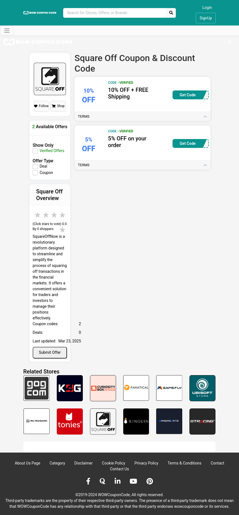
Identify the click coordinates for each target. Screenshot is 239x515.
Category (57, 463)
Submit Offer (50, 352)
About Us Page (27, 463)
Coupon (46, 172)
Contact (217, 463)
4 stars (54, 215)
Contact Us (119, 469)
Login (207, 7)
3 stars (46, 215)
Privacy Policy (146, 463)
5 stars (63, 215)
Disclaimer (83, 463)
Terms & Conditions (184, 463)
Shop (58, 106)
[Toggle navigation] (7, 30)
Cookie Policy (113, 463)
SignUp (206, 18)
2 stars (38, 215)
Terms (83, 116)
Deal (43, 166)
